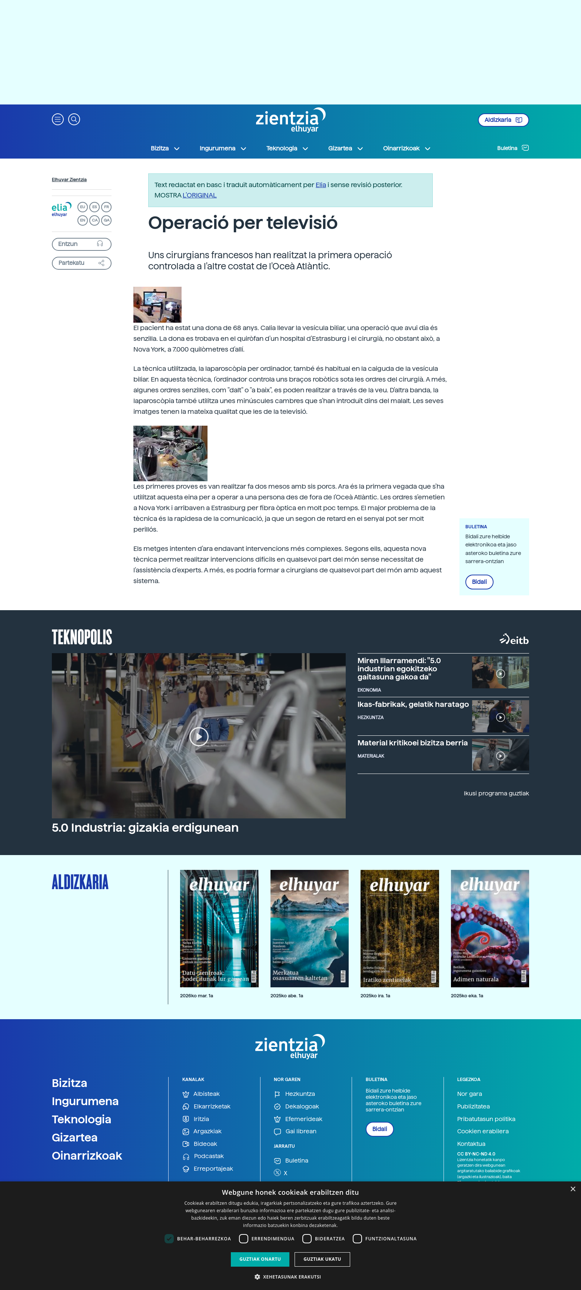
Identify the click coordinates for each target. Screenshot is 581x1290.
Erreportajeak (207, 1169)
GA (106, 220)
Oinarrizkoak (87, 1155)
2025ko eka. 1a (467, 995)
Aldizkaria (503, 120)
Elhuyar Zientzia (69, 179)
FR (106, 207)
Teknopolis (82, 636)
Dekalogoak (296, 1107)
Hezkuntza (294, 1094)
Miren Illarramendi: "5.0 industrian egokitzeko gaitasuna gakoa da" (399, 668)
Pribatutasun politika (486, 1119)
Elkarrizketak (206, 1107)
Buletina (513, 148)
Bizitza (69, 1083)
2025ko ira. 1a (375, 995)
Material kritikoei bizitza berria (413, 742)
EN (82, 220)
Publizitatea (473, 1106)
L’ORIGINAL (200, 195)
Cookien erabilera (483, 1131)
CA (94, 220)
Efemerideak (298, 1119)
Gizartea (75, 1137)
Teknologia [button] (287, 148)
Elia (321, 185)
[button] (58, 119)
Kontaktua (471, 1143)
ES (94, 207)
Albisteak (201, 1094)
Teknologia (82, 1119)
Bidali (479, 582)
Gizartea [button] (346, 148)
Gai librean (295, 1132)
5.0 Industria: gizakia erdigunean (145, 828)
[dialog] (290, 1235)
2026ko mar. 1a (196, 995)
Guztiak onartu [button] (260, 1259)
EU (82, 207)
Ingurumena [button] (223, 148)
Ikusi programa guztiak (496, 793)
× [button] (572, 1189)
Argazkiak (202, 1132)
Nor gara (469, 1093)
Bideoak (199, 1144)
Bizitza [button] (165, 148)
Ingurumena (85, 1101)
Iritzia (195, 1119)
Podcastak (203, 1156)
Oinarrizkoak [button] (407, 148)
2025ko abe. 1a (286, 995)
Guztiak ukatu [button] (322, 1259)
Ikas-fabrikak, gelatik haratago (413, 704)
